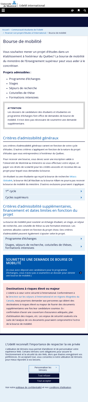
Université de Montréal (8, 4)
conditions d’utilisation (60, 387)
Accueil (5, 29)
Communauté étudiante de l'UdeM (27, 29)
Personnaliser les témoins (46, 369)
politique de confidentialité (29, 387)
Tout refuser (44, 375)
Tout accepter (44, 380)
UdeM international (32, 5)
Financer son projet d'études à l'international (25, 32)
